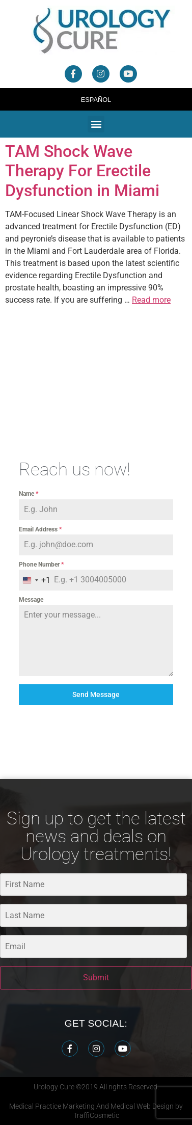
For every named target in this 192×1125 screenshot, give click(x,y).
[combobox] (34, 580)
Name (28, 493)
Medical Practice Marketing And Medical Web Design (92, 1106)
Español (96, 99)
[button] (96, 124)
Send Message (96, 694)
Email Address (40, 529)
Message (31, 599)
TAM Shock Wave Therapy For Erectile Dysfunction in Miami (82, 171)
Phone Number (41, 564)
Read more (151, 300)
